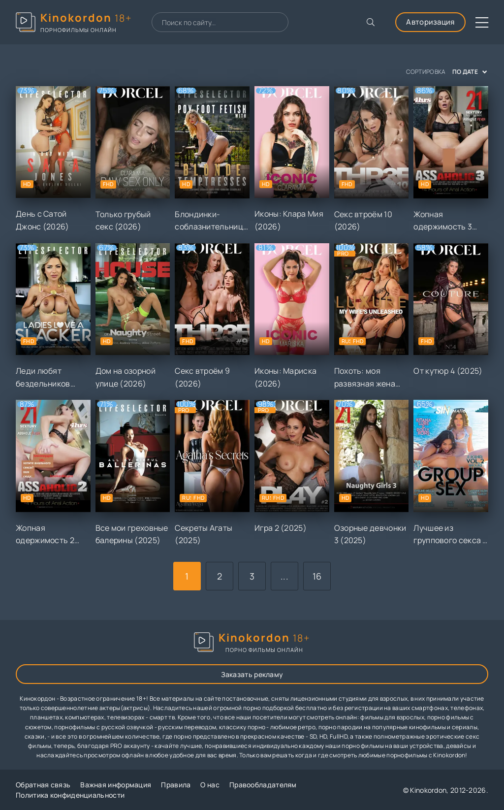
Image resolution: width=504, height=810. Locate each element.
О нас (210, 784)
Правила (175, 784)
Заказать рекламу (252, 674)
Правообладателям (263, 784)
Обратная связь (43, 784)
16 (317, 576)
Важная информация (115, 784)
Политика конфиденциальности (70, 795)
